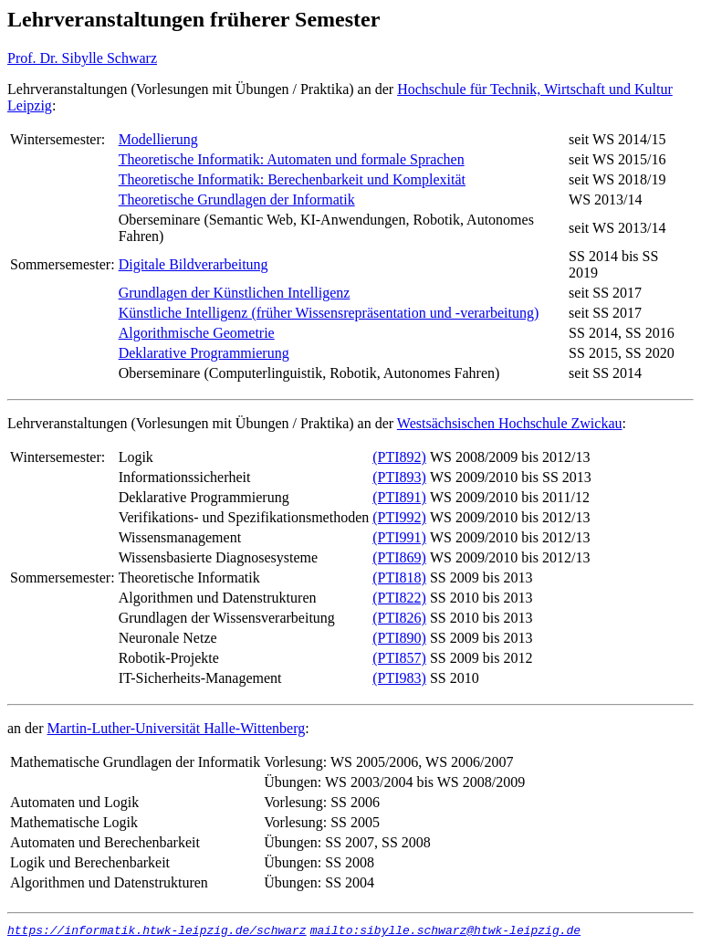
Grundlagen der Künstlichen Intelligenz (234, 292)
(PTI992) (399, 517)
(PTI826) (399, 617)
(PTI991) (399, 537)
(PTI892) (399, 457)
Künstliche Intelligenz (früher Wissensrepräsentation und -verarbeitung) (329, 312)
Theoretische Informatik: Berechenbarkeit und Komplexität (292, 179)
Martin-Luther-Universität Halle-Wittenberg (176, 728)
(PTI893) (399, 477)
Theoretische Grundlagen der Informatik (237, 199)
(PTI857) (399, 658)
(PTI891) (399, 497)
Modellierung (158, 139)
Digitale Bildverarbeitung (193, 264)
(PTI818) (399, 577)
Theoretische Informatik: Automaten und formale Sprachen (292, 159)
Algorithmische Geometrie (197, 333)
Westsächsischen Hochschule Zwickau (510, 423)
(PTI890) (399, 638)
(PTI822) (399, 597)
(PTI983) (399, 678)
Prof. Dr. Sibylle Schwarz (82, 58)
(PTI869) (399, 557)
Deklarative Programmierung (204, 353)
